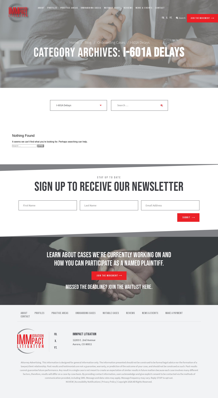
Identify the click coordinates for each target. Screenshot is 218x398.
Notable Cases (112, 8)
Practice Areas (69, 8)
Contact (160, 8)
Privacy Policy (109, 381)
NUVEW (69, 381)
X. (167, 17)
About (41, 8)
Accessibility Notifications (87, 381)
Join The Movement (200, 18)
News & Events (144, 8)
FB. (163, 17)
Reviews (128, 8)
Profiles (52, 8)
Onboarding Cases (91, 8)
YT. (171, 17)
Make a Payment (174, 313)
